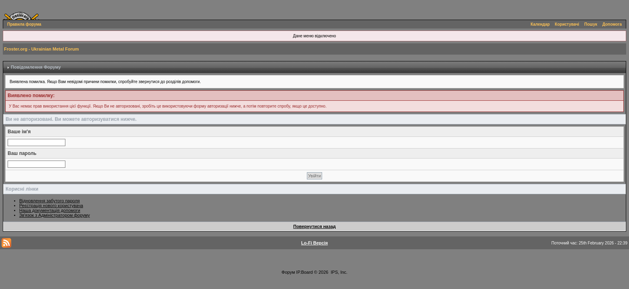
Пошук (590, 24)
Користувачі (567, 24)
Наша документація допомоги (49, 210)
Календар (540, 24)
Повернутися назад (314, 226)
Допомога (612, 24)
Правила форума (24, 24)
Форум (288, 272)
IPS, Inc (339, 272)
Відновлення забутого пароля (49, 200)
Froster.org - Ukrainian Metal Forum (41, 49)
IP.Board (304, 272)
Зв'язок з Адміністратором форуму (54, 215)
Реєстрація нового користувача (51, 205)
